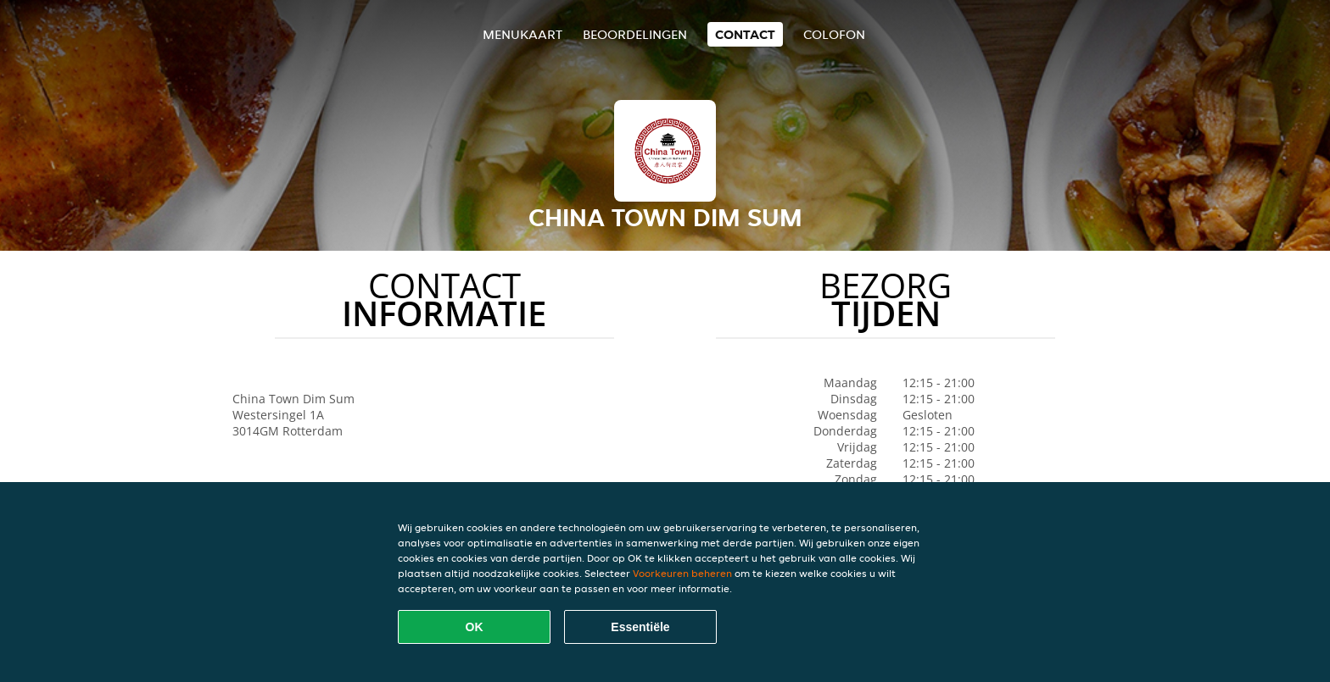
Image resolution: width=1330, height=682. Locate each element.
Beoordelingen (635, 34)
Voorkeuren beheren (682, 573)
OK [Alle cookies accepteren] (474, 627)
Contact (745, 34)
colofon (834, 34)
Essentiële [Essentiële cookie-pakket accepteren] (640, 627)
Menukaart (522, 34)
